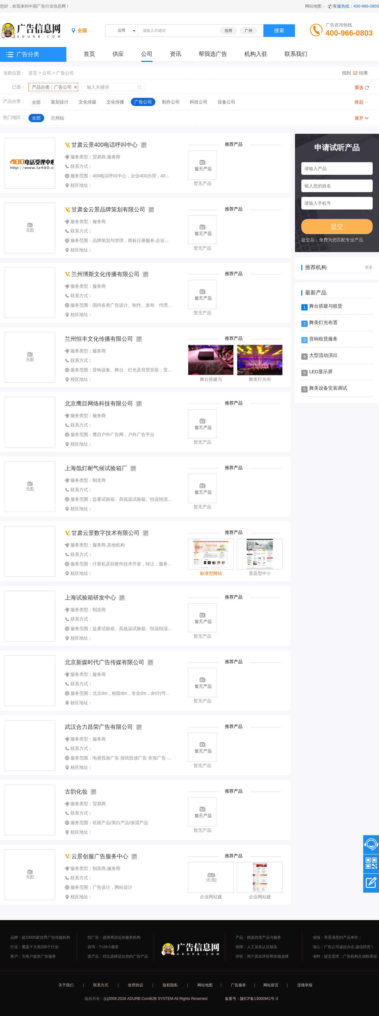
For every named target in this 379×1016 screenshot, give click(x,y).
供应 (118, 54)
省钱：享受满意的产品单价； (337, 937)
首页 (32, 72)
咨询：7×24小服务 (103, 947)
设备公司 (226, 101)
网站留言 (271, 985)
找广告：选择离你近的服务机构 (114, 937)
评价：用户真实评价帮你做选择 (262, 956)
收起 (359, 102)
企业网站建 (211, 896)
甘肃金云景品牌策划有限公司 (105, 209)
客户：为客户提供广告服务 (33, 956)
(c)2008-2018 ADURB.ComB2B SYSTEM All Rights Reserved (156, 998)
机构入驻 (255, 54)
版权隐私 (170, 985)
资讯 (175, 54)
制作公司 (171, 101)
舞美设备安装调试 (328, 388)
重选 (359, 87)
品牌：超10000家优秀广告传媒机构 (40, 937)
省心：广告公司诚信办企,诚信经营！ (343, 947)
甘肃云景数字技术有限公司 (102, 533)
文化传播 (115, 101)
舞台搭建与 (211, 379)
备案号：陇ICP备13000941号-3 (251, 998)
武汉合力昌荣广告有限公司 (99, 727)
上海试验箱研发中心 (90, 597)
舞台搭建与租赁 (325, 306)
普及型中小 (260, 573)
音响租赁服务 (323, 338)
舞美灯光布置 (323, 322)
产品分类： (52, 87)
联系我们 (296, 54)
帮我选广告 (213, 54)
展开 (359, 118)
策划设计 (60, 101)
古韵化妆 (76, 792)
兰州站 (57, 118)
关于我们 (66, 985)
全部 (36, 102)
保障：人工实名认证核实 (256, 947)
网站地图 (313, 6)
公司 (147, 54)
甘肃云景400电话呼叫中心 (101, 145)
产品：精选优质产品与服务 (258, 937)
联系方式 (100, 985)
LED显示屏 (321, 371)
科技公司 (199, 101)
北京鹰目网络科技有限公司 (99, 403)
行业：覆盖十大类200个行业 (34, 947)
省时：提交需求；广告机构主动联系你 (345, 956)
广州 (248, 30)
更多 (369, 267)
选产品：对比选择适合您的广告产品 (117, 956)
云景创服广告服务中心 (96, 856)
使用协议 (135, 985)
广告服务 (238, 985)
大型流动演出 (323, 355)
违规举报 (304, 985)
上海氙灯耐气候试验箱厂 (96, 468)
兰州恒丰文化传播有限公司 (99, 339)
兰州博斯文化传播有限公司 (102, 274)
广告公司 (65, 72)
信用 (228, 30)
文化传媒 (87, 101)
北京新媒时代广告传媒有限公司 (104, 662)
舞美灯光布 (260, 379)
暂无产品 (202, 183)
